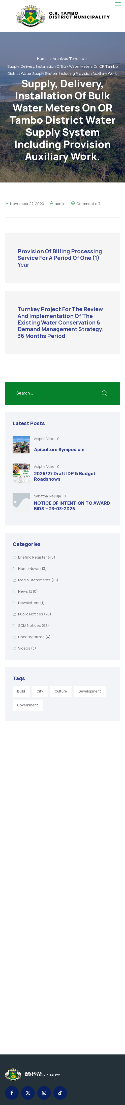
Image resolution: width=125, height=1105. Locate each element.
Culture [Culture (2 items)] (61, 691)
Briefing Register (32, 557)
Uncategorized (31, 636)
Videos (24, 648)
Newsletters (28, 602)
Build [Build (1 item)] (21, 691)
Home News (28, 568)
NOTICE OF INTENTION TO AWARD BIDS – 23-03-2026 (72, 506)
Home (42, 58)
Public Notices (30, 614)
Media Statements (34, 580)
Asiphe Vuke (44, 438)
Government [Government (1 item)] (27, 705)
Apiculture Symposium (59, 449)
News (23, 591)
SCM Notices (29, 625)
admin (60, 203)
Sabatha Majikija (48, 496)
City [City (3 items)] (40, 691)
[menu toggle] (118, 4)
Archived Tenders (68, 58)
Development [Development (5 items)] (90, 691)
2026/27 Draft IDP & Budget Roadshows (65, 476)
